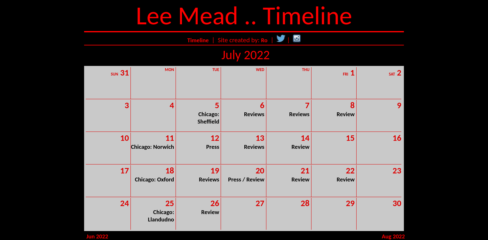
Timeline (198, 40)
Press (212, 146)
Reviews (254, 114)
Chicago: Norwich (152, 146)
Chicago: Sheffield (208, 117)
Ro (264, 40)
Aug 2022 (393, 236)
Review (346, 114)
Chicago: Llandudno (161, 215)
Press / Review (246, 179)
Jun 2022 (97, 236)
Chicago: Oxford (154, 179)
